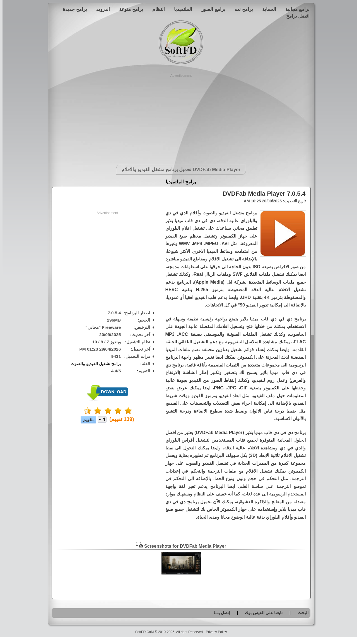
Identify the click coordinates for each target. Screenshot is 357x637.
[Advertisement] (179, 117)
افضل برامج (295, 16)
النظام (156, 9)
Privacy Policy (214, 632)
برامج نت (241, 9)
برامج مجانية (295, 9)
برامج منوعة (129, 9)
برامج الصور (211, 9)
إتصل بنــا (219, 612)
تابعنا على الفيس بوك (261, 612)
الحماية (267, 9)
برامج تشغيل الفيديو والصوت (93, 363)
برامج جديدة (72, 9)
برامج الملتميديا (178, 182)
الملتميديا (181, 9)
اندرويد (100, 9)
